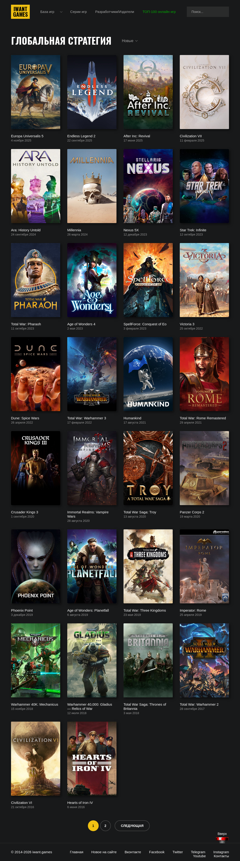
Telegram (198, 852)
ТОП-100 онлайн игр (159, 12)
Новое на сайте (104, 852)
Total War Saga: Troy (140, 512)
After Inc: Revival (137, 136)
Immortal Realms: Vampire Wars (88, 514)
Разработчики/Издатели (114, 12)
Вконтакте (133, 852)
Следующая (132, 826)
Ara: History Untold (26, 230)
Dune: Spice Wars (25, 418)
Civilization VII (191, 136)
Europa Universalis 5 (27, 136)
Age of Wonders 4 (81, 324)
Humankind (132, 418)
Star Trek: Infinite (193, 230)
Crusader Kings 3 (24, 512)
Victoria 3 (187, 324)
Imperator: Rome (193, 610)
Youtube (199, 856)
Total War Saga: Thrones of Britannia (145, 706)
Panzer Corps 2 (192, 512)
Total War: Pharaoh (26, 324)
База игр (47, 12)
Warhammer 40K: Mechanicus (34, 704)
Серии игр (78, 12)
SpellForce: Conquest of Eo (145, 324)
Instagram (221, 852)
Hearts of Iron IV (80, 802)
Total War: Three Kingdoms (145, 610)
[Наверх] (222, 840)
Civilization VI (21, 802)
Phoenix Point (22, 610)
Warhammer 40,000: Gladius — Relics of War (89, 706)
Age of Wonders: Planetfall (88, 610)
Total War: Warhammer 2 (199, 704)
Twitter (177, 852)
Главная (76, 852)
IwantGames (20, 12)
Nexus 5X (131, 230)
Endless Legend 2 (81, 136)
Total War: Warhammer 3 (86, 418)
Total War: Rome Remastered (203, 418)
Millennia (74, 230)
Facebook (157, 852)
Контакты (221, 856)
